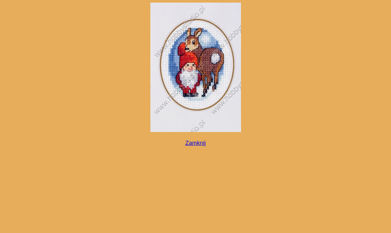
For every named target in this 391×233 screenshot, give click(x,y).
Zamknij (195, 143)
